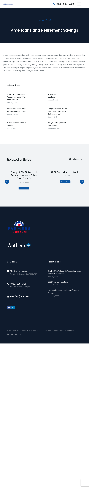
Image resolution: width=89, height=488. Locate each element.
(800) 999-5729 (65, 4)
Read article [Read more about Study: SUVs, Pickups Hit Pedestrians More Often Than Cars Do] (24, 188)
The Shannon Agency (19, 271)
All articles (75, 159)
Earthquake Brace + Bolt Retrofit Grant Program (63, 291)
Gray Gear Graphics (65, 330)
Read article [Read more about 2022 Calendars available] (65, 182)
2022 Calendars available (65, 172)
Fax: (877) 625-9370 (20, 296)
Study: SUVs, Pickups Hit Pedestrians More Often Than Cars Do (24, 175)
